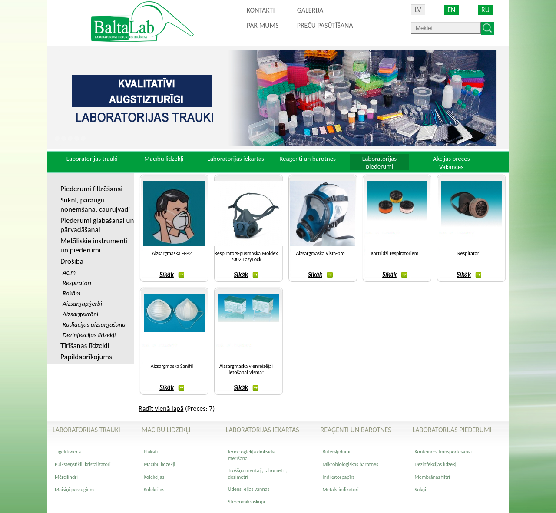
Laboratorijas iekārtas (235, 158)
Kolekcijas (154, 477)
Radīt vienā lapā (161, 408)
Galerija (310, 10)
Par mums (263, 25)
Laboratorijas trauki (92, 158)
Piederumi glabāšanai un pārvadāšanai (97, 225)
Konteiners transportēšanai (443, 452)
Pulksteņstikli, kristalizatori (83, 464)
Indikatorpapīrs (338, 477)
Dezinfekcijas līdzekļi (436, 464)
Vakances (451, 167)
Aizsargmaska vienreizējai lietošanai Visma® (246, 369)
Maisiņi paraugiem (74, 490)
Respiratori (468, 253)
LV (418, 10)
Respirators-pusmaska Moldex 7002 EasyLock (246, 256)
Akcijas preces (451, 158)
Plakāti (151, 452)
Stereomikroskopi (246, 502)
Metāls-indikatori (341, 490)
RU (485, 10)
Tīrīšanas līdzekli (84, 345)
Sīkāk (171, 274)
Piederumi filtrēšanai (91, 188)
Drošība (71, 261)
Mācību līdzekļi (159, 464)
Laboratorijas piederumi (379, 162)
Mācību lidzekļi (164, 158)
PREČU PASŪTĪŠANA (325, 25)
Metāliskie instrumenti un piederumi (94, 245)
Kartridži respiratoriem (394, 253)
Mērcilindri (66, 477)
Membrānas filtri (432, 477)
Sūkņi (420, 490)
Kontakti (261, 10)
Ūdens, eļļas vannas (248, 489)
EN (451, 10)
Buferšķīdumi (337, 452)
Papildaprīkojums (86, 356)
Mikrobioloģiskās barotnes (350, 464)
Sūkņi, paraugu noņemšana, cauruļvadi (95, 204)
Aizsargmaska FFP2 (172, 253)
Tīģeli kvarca (68, 452)
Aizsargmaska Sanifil (172, 366)
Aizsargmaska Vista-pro (320, 253)
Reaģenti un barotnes (307, 158)
